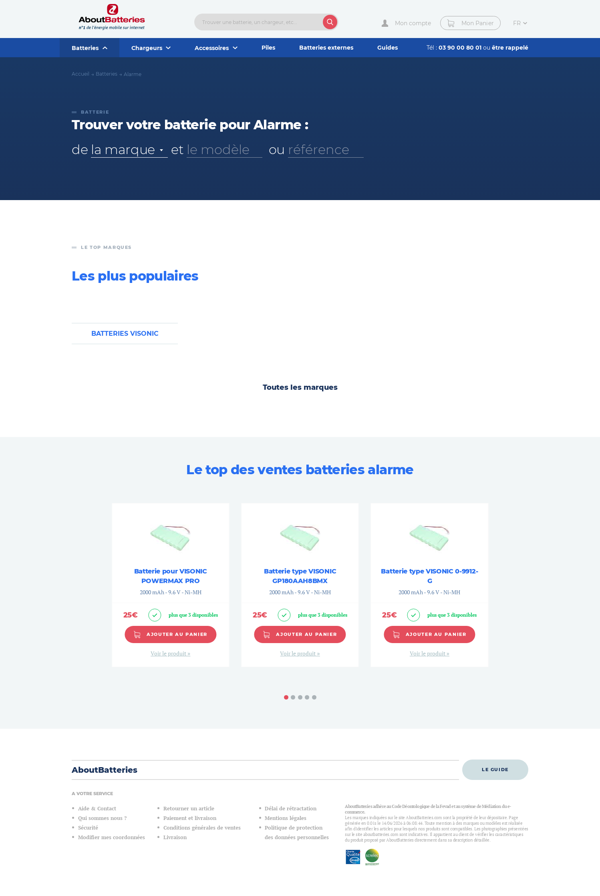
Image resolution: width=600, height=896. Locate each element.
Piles (268, 47)
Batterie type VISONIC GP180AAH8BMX (300, 576)
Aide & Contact (97, 808)
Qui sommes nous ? (102, 818)
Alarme (132, 74)
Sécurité (88, 827)
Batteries (106, 74)
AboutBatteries (104, 770)
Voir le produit (169, 653)
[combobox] (129, 150)
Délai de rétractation (290, 808)
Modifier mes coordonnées (111, 837)
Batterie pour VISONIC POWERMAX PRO (170, 576)
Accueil (80, 74)
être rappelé (510, 47)
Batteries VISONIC (125, 333)
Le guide (495, 769)
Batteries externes (326, 47)
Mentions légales (285, 818)
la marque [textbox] (123, 149)
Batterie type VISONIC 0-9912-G (429, 576)
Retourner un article (188, 808)
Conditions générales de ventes (202, 827)
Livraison (175, 837)
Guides (387, 47)
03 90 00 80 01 (461, 47)
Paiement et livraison (189, 818)
